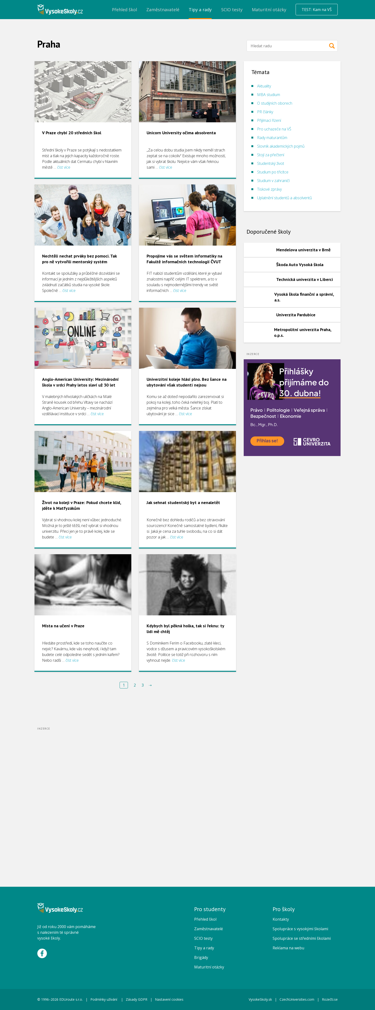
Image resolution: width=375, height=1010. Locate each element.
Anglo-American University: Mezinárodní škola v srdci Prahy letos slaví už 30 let (80, 382)
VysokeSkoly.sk (260, 999)
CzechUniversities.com (297, 999)
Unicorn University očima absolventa (181, 132)
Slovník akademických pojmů (280, 146)
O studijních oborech (274, 103)
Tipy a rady (204, 948)
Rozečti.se (330, 999)
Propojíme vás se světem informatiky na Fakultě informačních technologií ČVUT (184, 258)
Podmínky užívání (104, 999)
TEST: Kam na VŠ (317, 9)
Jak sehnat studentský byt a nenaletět (183, 502)
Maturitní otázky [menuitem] (269, 9)
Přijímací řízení (269, 120)
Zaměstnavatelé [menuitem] (162, 9)
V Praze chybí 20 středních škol (71, 132)
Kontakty (281, 919)
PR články (265, 111)
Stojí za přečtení (270, 154)
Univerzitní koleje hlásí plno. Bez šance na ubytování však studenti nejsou (186, 382)
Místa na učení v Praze (63, 626)
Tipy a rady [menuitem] (200, 9)
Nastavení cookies (169, 999)
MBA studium (268, 94)
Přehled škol (205, 919)
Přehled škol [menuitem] (124, 9)
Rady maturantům (272, 137)
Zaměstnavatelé (208, 928)
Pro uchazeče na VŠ (274, 129)
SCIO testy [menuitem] (232, 9)
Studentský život (270, 163)
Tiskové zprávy (269, 189)
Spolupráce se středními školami (302, 938)
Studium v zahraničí (273, 180)
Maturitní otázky (209, 967)
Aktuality (264, 86)
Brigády (201, 957)
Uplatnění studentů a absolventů (284, 197)
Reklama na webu (288, 948)
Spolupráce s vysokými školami (300, 928)
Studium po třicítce (272, 172)
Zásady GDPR (136, 999)
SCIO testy (203, 938)
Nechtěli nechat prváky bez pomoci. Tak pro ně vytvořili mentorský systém (79, 258)
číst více (63, 167)
